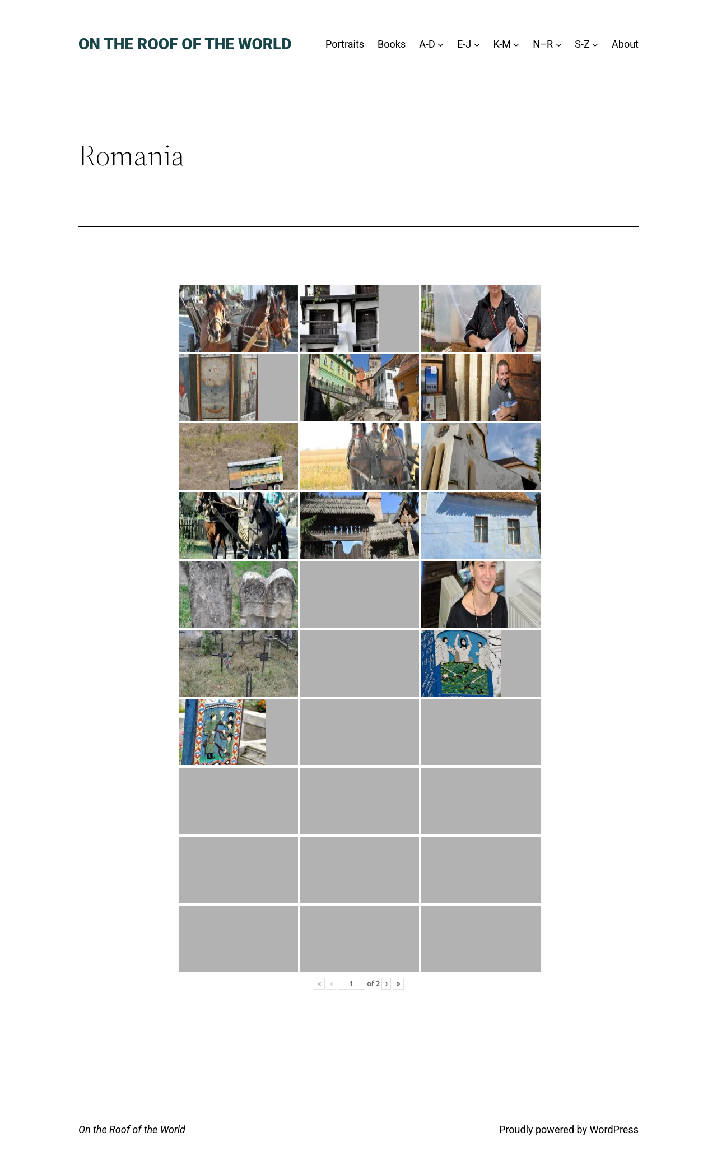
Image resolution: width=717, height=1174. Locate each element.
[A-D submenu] (440, 44)
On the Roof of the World (184, 44)
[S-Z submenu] (595, 44)
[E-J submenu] (477, 44)
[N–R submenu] (559, 44)
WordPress (614, 1129)
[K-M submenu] (516, 44)
